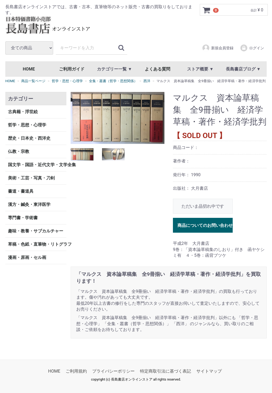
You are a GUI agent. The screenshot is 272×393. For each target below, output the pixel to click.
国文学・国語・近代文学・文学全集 (37, 164)
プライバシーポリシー (113, 371)
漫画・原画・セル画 (27, 257)
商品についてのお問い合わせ (205, 225)
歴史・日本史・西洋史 (29, 138)
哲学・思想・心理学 (27, 124)
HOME (29, 69)
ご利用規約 (76, 371)
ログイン (252, 48)
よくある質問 (157, 69)
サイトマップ (209, 371)
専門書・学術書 (23, 217)
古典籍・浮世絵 (23, 111)
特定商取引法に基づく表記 (165, 371)
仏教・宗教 (18, 151)
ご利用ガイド (71, 69)
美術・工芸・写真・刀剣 (31, 177)
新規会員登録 (217, 48)
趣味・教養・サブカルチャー (35, 230)
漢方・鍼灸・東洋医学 (29, 204)
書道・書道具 (20, 191)
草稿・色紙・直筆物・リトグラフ (37, 244)
